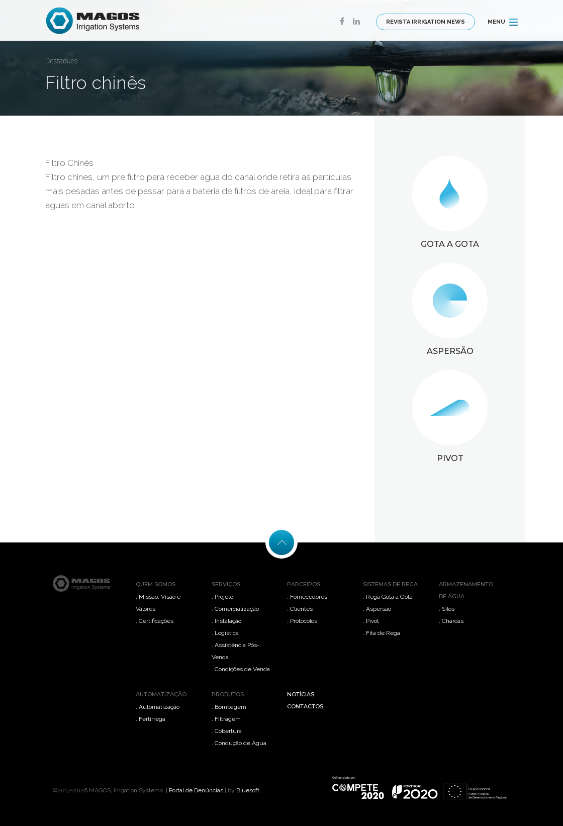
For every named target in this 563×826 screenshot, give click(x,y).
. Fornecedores (307, 596)
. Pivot (371, 620)
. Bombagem (229, 706)
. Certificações (154, 620)
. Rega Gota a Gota (388, 596)
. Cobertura (227, 731)
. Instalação (226, 620)
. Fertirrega (150, 718)
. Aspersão (377, 608)
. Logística (225, 632)
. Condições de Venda (241, 669)
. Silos (446, 608)
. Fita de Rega (381, 632)
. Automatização (157, 706)
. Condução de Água (239, 743)
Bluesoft (247, 790)
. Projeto (222, 596)
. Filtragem (226, 718)
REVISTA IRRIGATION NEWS (425, 22)
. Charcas (451, 620)
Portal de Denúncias (196, 790)
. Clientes (300, 608)
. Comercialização (235, 608)
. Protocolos (302, 620)
